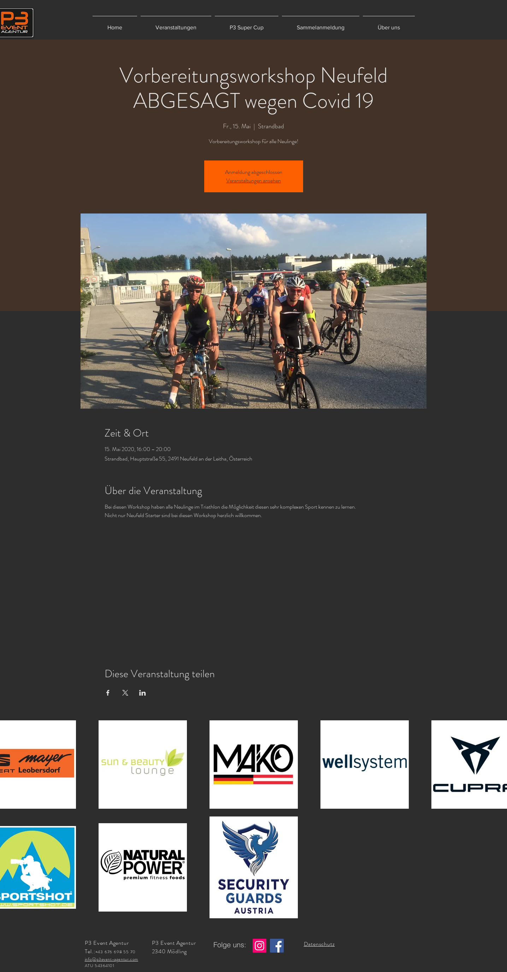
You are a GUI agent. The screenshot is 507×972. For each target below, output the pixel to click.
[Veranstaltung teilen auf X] (125, 693)
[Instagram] (259, 946)
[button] (176, 24)
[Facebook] (277, 946)
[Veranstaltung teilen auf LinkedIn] (142, 693)
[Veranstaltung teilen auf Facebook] (108, 693)
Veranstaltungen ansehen (253, 180)
